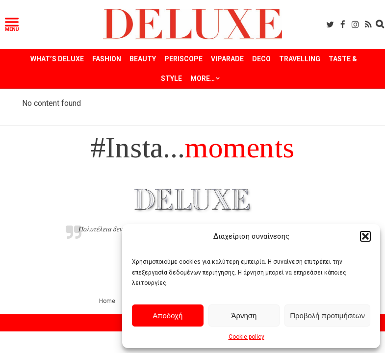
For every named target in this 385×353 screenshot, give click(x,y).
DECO (261, 59)
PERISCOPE (183, 59)
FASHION (106, 59)
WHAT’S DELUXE (57, 59)
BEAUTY (142, 59)
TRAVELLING (299, 59)
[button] (365, 236)
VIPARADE (227, 59)
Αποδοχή (167, 315)
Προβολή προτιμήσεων (327, 315)
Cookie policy (246, 336)
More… (202, 78)
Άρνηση (244, 315)
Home (107, 301)
